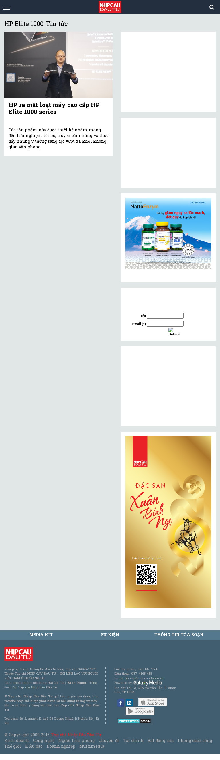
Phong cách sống (195, 740)
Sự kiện (110, 634)
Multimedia (91, 746)
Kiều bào (33, 746)
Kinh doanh (16, 740)
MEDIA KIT (41, 634)
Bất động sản (161, 740)
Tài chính (133, 740)
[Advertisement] (168, 386)
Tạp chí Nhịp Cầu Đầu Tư (76, 734)
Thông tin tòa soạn (178, 634)
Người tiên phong (76, 740)
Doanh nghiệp (61, 746)
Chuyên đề (109, 740)
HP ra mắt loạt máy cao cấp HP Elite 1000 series (54, 108)
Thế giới (12, 746)
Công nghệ (43, 740)
